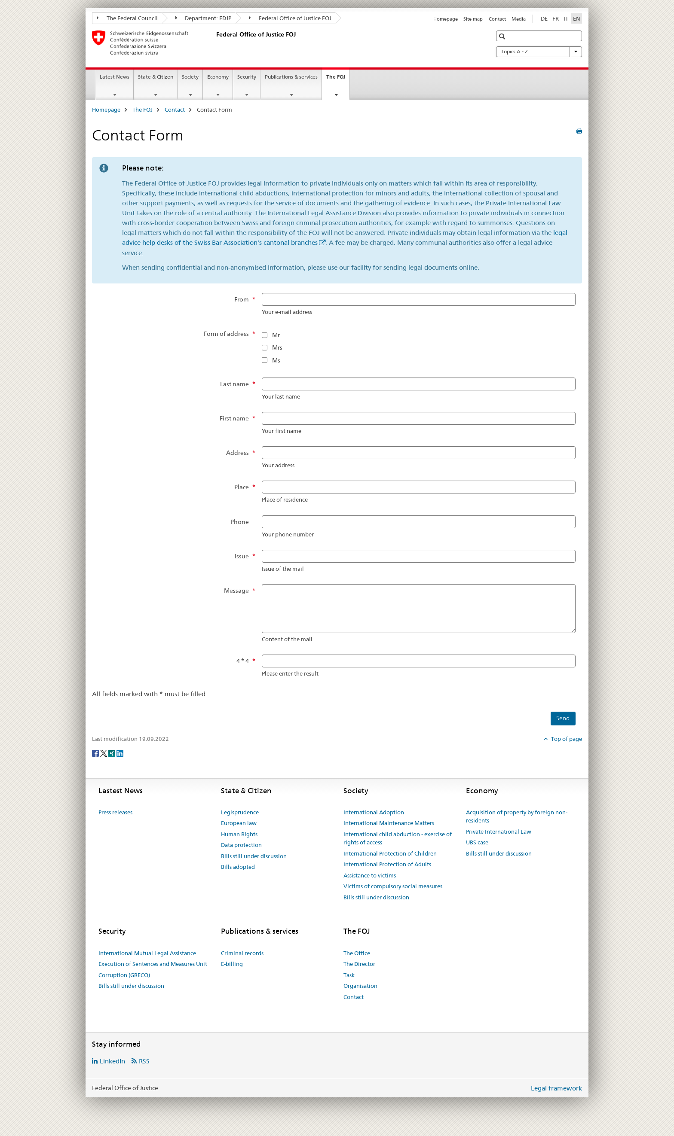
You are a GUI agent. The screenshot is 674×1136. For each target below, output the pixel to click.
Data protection (241, 844)
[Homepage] (214, 42)
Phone (239, 521)
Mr (276, 335)
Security (246, 76)
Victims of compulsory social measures (392, 886)
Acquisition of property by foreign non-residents (516, 816)
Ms (276, 360)
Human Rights (239, 834)
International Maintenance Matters (388, 822)
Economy (218, 76)
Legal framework (556, 1088)
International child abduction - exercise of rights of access (397, 838)
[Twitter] (104, 752)
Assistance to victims (369, 875)
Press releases (115, 812)
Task (349, 975)
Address (237, 452)
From (241, 299)
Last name (234, 384)
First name (234, 418)
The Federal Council (127, 18)
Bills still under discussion (254, 856)
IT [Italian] (566, 18)
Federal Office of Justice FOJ (290, 18)
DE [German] (544, 18)
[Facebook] (96, 752)
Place (241, 487)
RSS (144, 1061)
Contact (497, 19)
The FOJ (337, 79)
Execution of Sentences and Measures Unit (152, 963)
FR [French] (555, 18)
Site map (473, 19)
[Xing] (112, 752)
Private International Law (498, 831)
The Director (359, 963)
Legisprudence (240, 812)
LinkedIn (112, 1061)
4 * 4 (242, 661)
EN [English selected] (576, 18)
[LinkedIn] (119, 752)
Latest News (114, 76)
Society (190, 76)
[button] (503, 36)
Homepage (445, 19)
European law (239, 822)
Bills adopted (238, 866)
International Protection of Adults (387, 864)
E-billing (232, 963)
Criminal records (242, 953)
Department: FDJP (203, 18)
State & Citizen (155, 76)
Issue (242, 556)
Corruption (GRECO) (124, 975)
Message (236, 590)
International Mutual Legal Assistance (147, 953)
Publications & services (291, 76)
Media (519, 19)
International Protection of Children (390, 853)
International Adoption (373, 812)
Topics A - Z (539, 51)
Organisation (360, 985)
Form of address (226, 333)
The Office (356, 953)
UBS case (477, 842)
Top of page (566, 738)
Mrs (277, 347)
